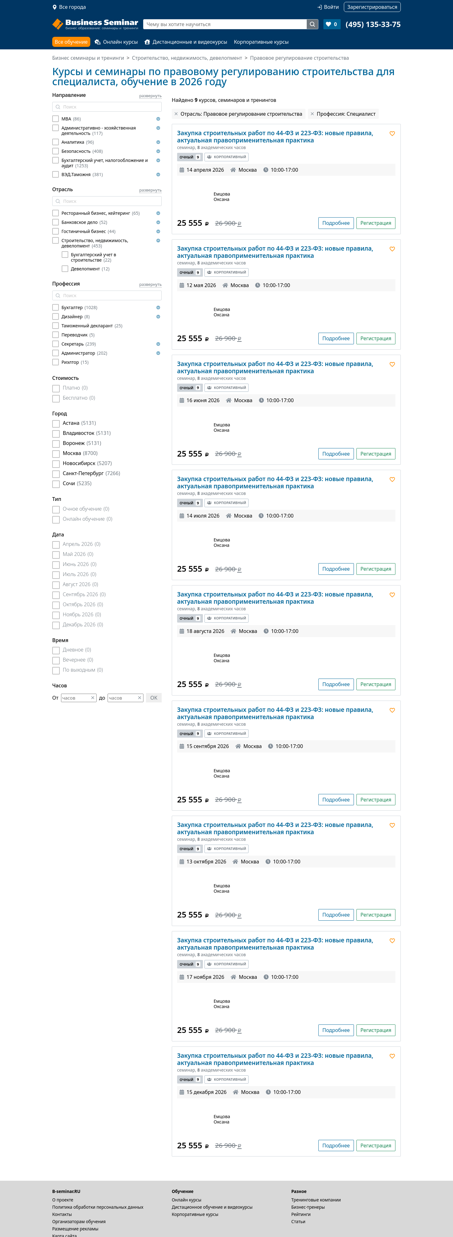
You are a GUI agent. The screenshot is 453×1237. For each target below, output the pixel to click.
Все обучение (71, 41)
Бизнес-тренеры (308, 1207)
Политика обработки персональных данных (97, 1207)
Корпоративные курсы (261, 41)
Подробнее (336, 222)
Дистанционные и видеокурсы (185, 41)
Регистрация (376, 222)
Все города (72, 6)
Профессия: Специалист (346, 113)
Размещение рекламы (75, 1229)
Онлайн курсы (116, 41)
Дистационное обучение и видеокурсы (212, 1207)
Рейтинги (301, 1214)
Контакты (62, 1214)
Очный (190, 157)
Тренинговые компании (316, 1200)
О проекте (62, 1200)
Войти (331, 6)
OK (153, 697)
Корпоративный (226, 156)
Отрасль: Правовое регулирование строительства (241, 113)
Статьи (298, 1221)
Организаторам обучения (79, 1221)
